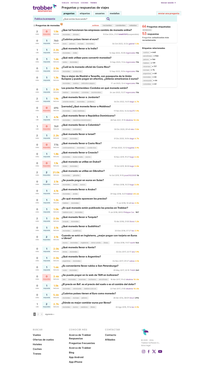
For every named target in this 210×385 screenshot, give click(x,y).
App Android (76, 357)
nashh (132, 243)
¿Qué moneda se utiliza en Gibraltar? (83, 171)
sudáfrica (76, 231)
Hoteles (75, 3)
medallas (115, 13)
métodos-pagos (88, 83)
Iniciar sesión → (168, 3)
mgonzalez (130, 53)
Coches (84, 3)
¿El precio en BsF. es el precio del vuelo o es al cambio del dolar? (99, 284)
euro (64, 44)
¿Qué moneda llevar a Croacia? (80, 152)
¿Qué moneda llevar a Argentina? (81, 256)
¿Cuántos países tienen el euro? (80, 39)
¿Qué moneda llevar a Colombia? (81, 124)
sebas (132, 261)
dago (132, 102)
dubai (65, 166)
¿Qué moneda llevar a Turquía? (80, 217)
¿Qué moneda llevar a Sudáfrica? (81, 226)
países (72, 44)
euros (88, 157)
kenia (65, 252)
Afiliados (110, 339)
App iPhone (75, 361)
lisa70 (132, 111)
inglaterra (84, 243)
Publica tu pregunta (45, 18)
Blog (71, 352)
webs (65, 62)
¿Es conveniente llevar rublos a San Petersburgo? (90, 265)
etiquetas (85, 13)
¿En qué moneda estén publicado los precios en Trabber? (95, 207)
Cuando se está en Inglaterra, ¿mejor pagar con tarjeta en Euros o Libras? (99, 237)
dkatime (129, 120)
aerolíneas (103, 279)
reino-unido (96, 243)
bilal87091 (123, 34)
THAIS (132, 270)
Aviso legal (145, 345)
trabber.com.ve (90, 289)
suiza (75, 185)
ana (133, 252)
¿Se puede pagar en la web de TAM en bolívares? (90, 275)
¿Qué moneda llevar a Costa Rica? (82, 143)
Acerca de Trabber (80, 347)
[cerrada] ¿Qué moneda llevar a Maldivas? (86, 106)
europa (80, 44)
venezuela (77, 289)
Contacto (110, 334)
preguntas (69, 13)
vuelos (76, 83)
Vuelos (65, 3)
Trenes (93, 3)
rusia (65, 270)
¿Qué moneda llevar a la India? (80, 48)
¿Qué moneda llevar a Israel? (79, 134)
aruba (75, 194)
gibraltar (76, 175)
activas (95, 25)
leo (133, 203)
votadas (133, 25)
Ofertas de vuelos (43, 339)
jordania (91, 102)
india (75, 53)
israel (65, 138)
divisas (76, 34)
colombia (76, 129)
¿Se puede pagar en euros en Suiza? (83, 180)
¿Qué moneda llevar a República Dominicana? (89, 115)
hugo (132, 157)
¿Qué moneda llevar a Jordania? (81, 97)
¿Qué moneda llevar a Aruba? (79, 189)
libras (106, 243)
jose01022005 (130, 175)
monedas (66, 34)
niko (132, 129)
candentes (120, 25)
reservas (82, 279)
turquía (65, 221)
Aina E (132, 298)
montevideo (96, 92)
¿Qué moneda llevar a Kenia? (79, 247)
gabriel (132, 44)
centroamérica (68, 148)
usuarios (100, 13)
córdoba (85, 92)
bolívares (92, 279)
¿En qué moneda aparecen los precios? (84, 198)
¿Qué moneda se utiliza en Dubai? (81, 161)
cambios (84, 307)
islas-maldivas (78, 111)
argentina (66, 261)
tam (64, 279)
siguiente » (49, 314)
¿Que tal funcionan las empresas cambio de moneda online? (97, 30)
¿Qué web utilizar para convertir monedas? (87, 57)
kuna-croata (78, 157)
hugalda (130, 148)
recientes (107, 25)
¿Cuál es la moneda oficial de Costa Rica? (86, 66)
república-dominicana (81, 120)
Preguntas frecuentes (82, 343)
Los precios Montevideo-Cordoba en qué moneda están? (95, 88)
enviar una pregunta (168, 13)
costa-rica (77, 71)
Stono (132, 221)
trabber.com (67, 212)
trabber (65, 92)
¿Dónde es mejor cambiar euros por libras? (86, 302)
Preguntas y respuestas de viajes (85, 7)
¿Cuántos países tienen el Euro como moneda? (89, 293)
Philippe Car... (129, 212)
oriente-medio (68, 102)
